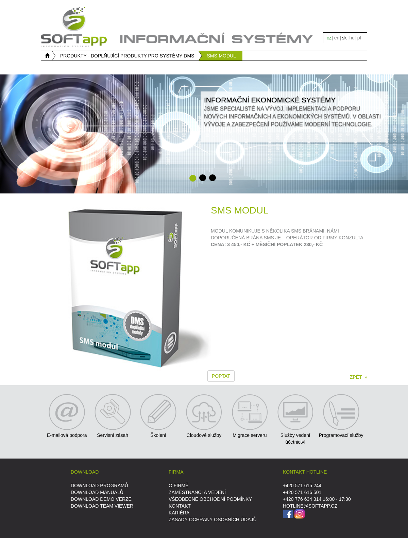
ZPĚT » (358, 377)
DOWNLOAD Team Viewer (102, 506)
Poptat (221, 376)
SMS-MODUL (221, 55)
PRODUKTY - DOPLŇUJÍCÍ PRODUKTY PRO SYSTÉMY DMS (127, 55)
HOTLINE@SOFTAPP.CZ (310, 506)
